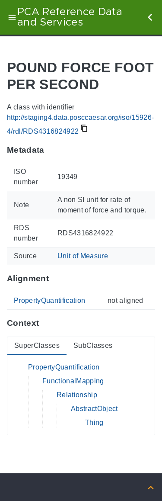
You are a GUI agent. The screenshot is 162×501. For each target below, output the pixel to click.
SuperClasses (37, 345)
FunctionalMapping (73, 381)
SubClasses (92, 345)
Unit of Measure (82, 256)
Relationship (77, 394)
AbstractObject (94, 408)
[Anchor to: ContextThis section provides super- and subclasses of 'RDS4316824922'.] (47, 323)
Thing (94, 422)
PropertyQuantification (49, 300)
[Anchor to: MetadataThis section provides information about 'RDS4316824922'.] (53, 150)
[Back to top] (150, 487)
